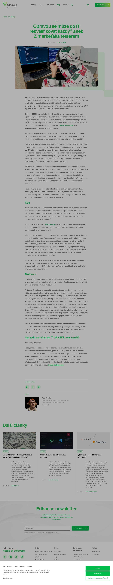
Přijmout (97, 568)
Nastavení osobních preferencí (98, 578)
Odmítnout (97, 574)
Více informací (7, 578)
